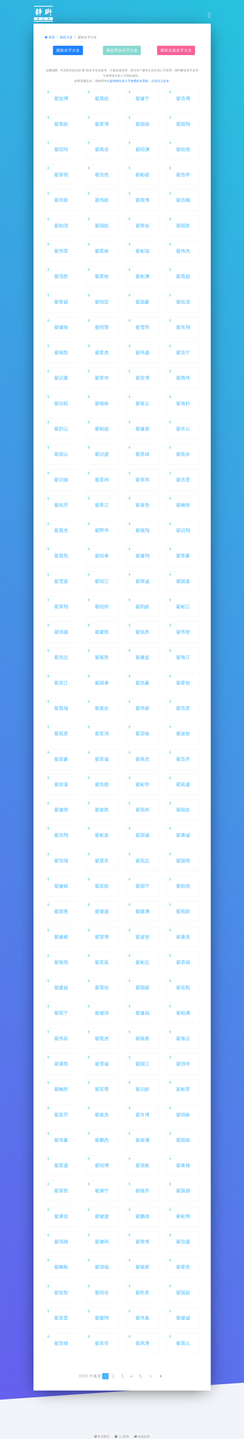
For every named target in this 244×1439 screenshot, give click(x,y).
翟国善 (61, 911)
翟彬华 (142, 784)
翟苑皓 (183, 911)
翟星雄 (142, 454)
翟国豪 (142, 302)
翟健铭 (61, 886)
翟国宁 (142, 886)
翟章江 (102, 505)
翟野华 (102, 530)
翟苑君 (61, 733)
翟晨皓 (102, 98)
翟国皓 (102, 225)
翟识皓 (142, 1089)
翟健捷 (102, 1216)
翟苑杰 (102, 1038)
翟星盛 (61, 1165)
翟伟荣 (61, 251)
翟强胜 (61, 276)
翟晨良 (102, 860)
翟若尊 (102, 1089)
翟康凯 (61, 1064)
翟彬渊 (142, 276)
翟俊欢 (102, 708)
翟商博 (142, 200)
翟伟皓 (102, 200)
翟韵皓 (142, 606)
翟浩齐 (183, 759)
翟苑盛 (183, 784)
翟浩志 (61, 657)
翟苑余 (183, 454)
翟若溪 (61, 784)
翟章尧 (61, 175)
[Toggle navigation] (208, 15)
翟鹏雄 (142, 1216)
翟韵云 (61, 429)
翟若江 (61, 683)
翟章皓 (61, 124)
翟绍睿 (102, 556)
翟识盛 (102, 454)
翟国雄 (142, 124)
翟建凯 (102, 632)
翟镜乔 (142, 1191)
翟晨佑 (102, 987)
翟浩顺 (183, 200)
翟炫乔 (61, 505)
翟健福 (142, 1013)
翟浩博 (183, 98)
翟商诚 (142, 581)
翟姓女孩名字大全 (176, 50)
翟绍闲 (102, 606)
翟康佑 (61, 1216)
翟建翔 (102, 1318)
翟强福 (102, 1267)
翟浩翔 (61, 835)
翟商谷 (102, 149)
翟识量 (61, 378)
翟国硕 (142, 987)
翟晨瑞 (61, 708)
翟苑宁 (61, 1013)
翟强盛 (61, 632)
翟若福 (183, 962)
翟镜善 (142, 1038)
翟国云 (61, 454)
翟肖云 (183, 429)
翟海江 (183, 657)
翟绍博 (102, 1165)
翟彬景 (183, 1089)
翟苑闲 (142, 810)
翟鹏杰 (102, 1140)
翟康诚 (183, 835)
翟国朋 (183, 1191)
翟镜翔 (142, 530)
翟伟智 (183, 632)
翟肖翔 (183, 327)
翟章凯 (61, 1191)
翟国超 (183, 1292)
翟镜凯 (61, 352)
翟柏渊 (183, 1013)
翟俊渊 (142, 1140)
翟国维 (183, 860)
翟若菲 (102, 1343)
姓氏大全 (66, 37)
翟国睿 (102, 683)
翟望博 (102, 937)
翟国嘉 (183, 581)
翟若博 (142, 378)
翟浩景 (183, 480)
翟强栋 (142, 1165)
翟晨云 (183, 1343)
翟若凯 (183, 987)
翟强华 (183, 1064)
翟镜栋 (102, 403)
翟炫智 (61, 1292)
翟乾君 (142, 1292)
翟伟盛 (142, 352)
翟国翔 (183, 124)
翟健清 (102, 1013)
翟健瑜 (61, 327)
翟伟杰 (183, 251)
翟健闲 (102, 1241)
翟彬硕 (142, 175)
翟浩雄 (61, 1343)
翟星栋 (102, 251)
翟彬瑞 (142, 251)
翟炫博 (61, 98)
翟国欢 (183, 810)
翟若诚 (102, 759)
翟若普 (61, 1318)
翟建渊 (142, 911)
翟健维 (61, 810)
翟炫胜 (142, 632)
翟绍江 (102, 581)
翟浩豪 (142, 683)
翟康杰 (183, 937)
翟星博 (102, 124)
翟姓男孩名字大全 (122, 50)
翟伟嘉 (142, 1318)
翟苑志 (142, 860)
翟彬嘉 (102, 835)
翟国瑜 (183, 1140)
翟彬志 (142, 962)
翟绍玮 (61, 149)
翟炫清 (183, 302)
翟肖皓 (61, 200)
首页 (50, 37)
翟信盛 (183, 1241)
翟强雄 (61, 1241)
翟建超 (61, 987)
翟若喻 (142, 733)
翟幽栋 (61, 1267)
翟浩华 (183, 175)
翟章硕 (61, 302)
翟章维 (142, 1241)
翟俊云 (142, 403)
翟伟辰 (61, 1038)
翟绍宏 (102, 302)
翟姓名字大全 (68, 50)
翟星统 (183, 1267)
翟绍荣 (102, 327)
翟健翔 (142, 556)
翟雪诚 (102, 1064)
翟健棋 (61, 937)
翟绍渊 (142, 149)
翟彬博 (183, 1216)
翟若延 (102, 962)
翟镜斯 (142, 1267)
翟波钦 (183, 733)
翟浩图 (102, 784)
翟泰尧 (142, 505)
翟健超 (142, 657)
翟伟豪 (61, 1140)
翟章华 (102, 378)
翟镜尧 (61, 962)
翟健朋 (142, 429)
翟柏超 (102, 429)
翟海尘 (183, 1038)
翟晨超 (183, 276)
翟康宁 (102, 1191)
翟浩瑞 (61, 860)
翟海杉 (183, 403)
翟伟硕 (142, 708)
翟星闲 (102, 480)
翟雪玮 (142, 327)
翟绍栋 (183, 1115)
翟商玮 (183, 378)
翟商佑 (142, 225)
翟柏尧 (183, 886)
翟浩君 (183, 708)
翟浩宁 (183, 352)
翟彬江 (183, 606)
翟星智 (183, 683)
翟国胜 (183, 225)
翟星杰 (102, 352)
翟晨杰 (61, 530)
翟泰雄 (183, 1165)
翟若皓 (102, 886)
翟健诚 (183, 1318)
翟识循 (61, 480)
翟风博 (142, 1343)
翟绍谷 (102, 1292)
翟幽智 (183, 505)
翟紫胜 (102, 657)
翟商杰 (142, 759)
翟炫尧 (183, 149)
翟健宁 (142, 98)
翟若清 (102, 733)
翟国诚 (142, 835)
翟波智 (142, 937)
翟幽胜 (61, 1089)
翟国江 (142, 1064)
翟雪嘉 (61, 581)
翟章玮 (142, 480)
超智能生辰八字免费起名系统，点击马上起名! (140, 81)
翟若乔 (61, 1115)
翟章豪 (183, 556)
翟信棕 (61, 403)
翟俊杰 (102, 1115)
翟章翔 (61, 606)
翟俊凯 (102, 810)
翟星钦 (102, 276)
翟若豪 (61, 759)
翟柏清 (61, 225)
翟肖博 (142, 1115)
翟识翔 (183, 530)
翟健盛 (102, 911)
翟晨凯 (61, 556)
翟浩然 (102, 175)
